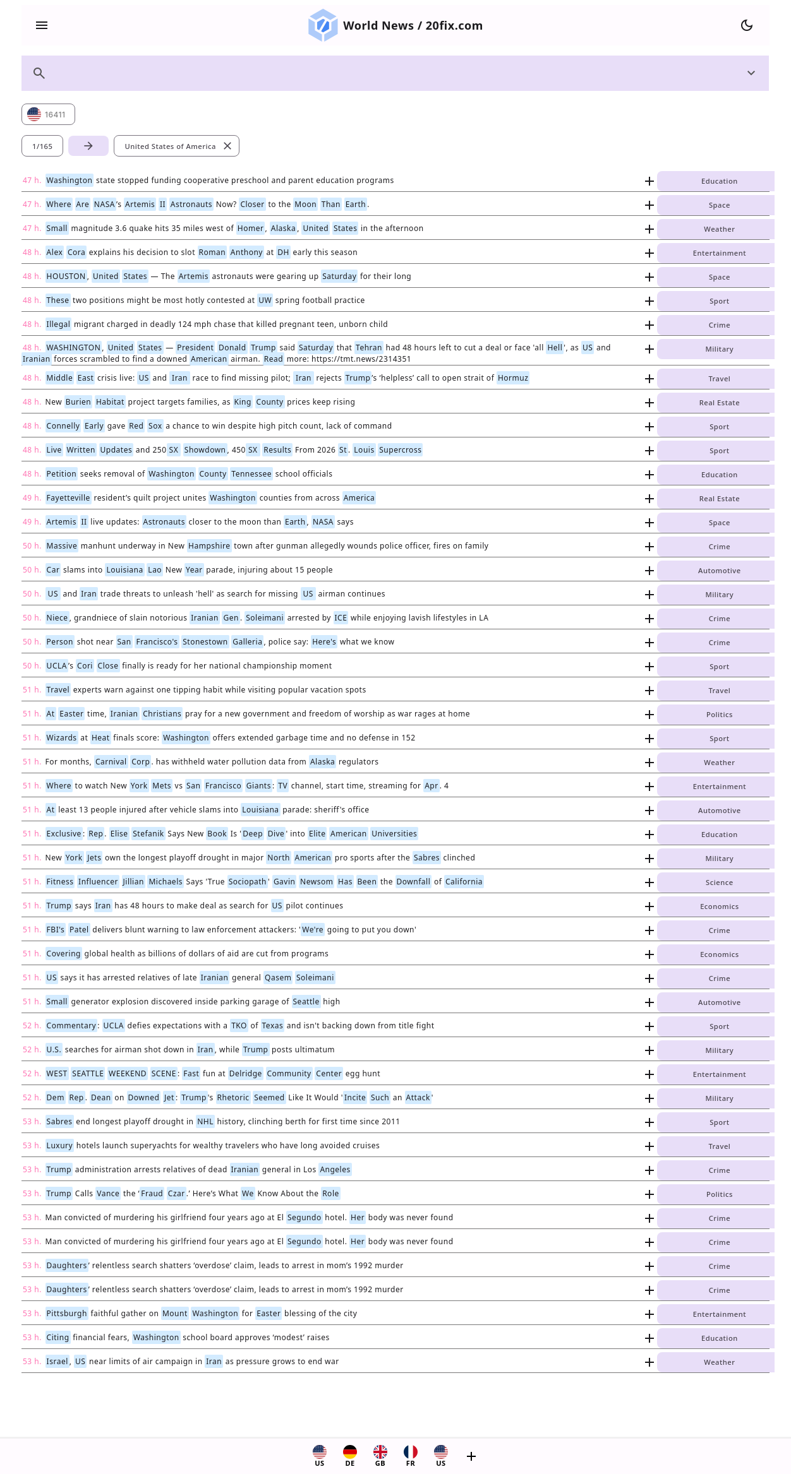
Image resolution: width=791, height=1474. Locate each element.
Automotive (719, 570)
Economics (719, 906)
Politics (719, 714)
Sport (719, 301)
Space (719, 205)
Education (719, 181)
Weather (719, 229)
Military (720, 349)
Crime (719, 325)
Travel (719, 378)
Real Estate (719, 402)
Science (720, 882)
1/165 (42, 146)
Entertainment (719, 253)
